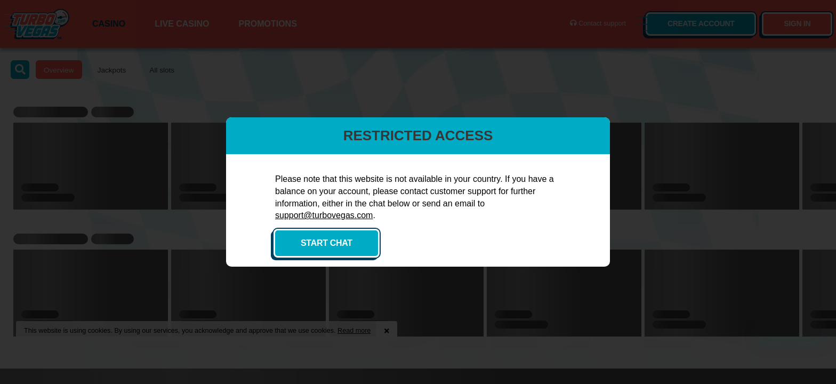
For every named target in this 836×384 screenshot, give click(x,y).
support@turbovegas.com (324, 215)
